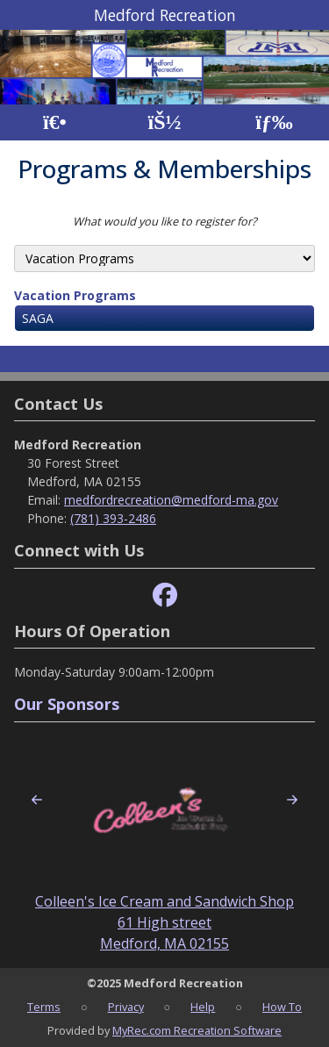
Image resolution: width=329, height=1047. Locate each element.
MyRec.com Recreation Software (197, 1030)
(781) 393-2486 (113, 518)
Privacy (126, 1007)
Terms (44, 1007)
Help (202, 1007)
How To (282, 1007)
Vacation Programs (75, 295)
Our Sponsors (66, 703)
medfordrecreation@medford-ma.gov (171, 499)
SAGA (38, 318)
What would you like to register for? (165, 221)
